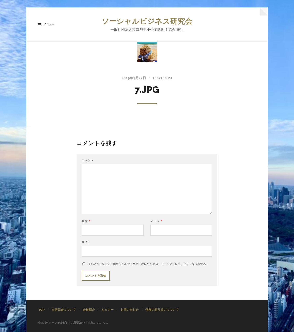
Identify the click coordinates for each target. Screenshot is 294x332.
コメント (88, 160)
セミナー (108, 309)
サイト (86, 241)
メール (156, 221)
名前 (86, 221)
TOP (41, 309)
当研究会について (63, 309)
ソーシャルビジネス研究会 (147, 21)
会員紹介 (89, 309)
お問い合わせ (129, 309)
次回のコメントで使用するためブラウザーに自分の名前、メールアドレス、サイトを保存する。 (148, 264)
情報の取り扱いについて (162, 309)
